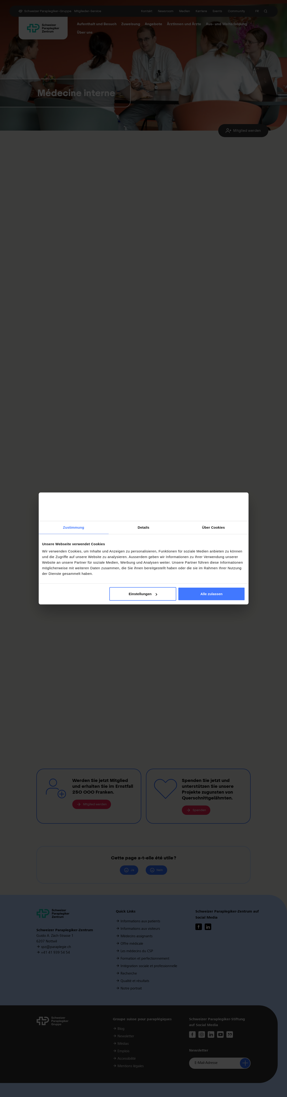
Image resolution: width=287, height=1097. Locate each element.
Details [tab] (143, 527)
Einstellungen (143, 594)
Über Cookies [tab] (213, 527)
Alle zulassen (211, 594)
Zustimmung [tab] (73, 527)
